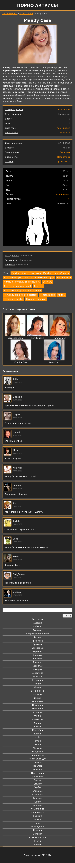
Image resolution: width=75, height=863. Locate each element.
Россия (37, 780)
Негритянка (63, 157)
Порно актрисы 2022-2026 (37, 855)
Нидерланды (37, 755)
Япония (37, 844)
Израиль (37, 694)
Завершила (64, 109)
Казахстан (37, 719)
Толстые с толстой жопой (17, 286)
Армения (37, 644)
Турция (37, 801)
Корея (37, 734)
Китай (37, 726)
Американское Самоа (37, 633)
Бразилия (37, 666)
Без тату (47, 282)
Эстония (37, 834)
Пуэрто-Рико (26, 13)
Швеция (37, 830)
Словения (37, 794)
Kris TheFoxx (20, 362)
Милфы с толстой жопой (56, 273)
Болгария (37, 662)
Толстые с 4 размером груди (38, 277)
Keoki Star (54, 362)
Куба (37, 737)
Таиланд (37, 798)
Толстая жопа (47, 295)
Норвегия (37, 762)
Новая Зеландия (37, 759)
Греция (37, 683)
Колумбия (37, 730)
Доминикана (37, 691)
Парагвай (37, 766)
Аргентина (37, 641)
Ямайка (38, 841)
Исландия (37, 709)
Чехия (37, 819)
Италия (37, 716)
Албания (37, 626)
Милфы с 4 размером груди (26, 273)
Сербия (37, 787)
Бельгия (37, 658)
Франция (37, 816)
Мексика (37, 748)
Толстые (38, 286)
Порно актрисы (37, 5)
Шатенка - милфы (13, 299)
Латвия (37, 741)
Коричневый (63, 128)
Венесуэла (37, 673)
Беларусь (38, 655)
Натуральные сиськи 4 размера (21, 295)
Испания (37, 712)
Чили (37, 823)
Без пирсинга (64, 277)
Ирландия (37, 705)
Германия (37, 680)
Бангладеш (37, 648)
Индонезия (37, 701)
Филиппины (37, 809)
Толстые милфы (12, 277)
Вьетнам (37, 676)
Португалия (37, 773)
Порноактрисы (9, 13)
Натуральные (62, 194)
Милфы (61, 295)
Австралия (37, 619)
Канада (37, 723)
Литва (37, 744)
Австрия (37, 623)
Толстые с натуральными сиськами (23, 290)
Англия (37, 637)
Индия (37, 698)
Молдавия (37, 751)
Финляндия (37, 812)
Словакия (37, 791)
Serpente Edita (15, 338)
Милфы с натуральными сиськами (22, 282)
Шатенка (65, 132)
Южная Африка (37, 837)
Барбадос (37, 651)
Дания (37, 687)
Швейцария (37, 826)
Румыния (37, 784)
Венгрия (37, 669)
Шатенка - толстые (35, 299)
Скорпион (65, 152)
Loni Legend (37, 338)
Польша (37, 769)
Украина (37, 805)
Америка (37, 630)
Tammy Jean (60, 338)
